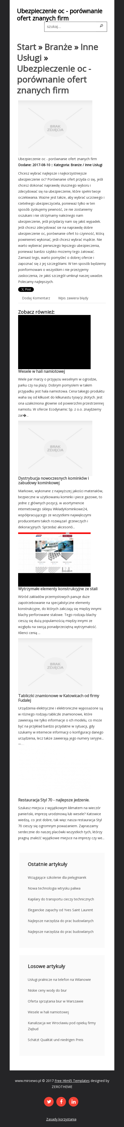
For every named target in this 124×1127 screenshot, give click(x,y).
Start (26, 46)
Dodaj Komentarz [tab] (36, 298)
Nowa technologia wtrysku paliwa (54, 888)
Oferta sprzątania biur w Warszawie (55, 1001)
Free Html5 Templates (72, 1080)
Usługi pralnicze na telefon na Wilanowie (59, 979)
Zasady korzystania (61, 1119)
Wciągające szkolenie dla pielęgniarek (57, 877)
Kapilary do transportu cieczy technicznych (61, 899)
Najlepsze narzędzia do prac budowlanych (61, 920)
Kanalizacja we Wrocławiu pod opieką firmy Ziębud (62, 1026)
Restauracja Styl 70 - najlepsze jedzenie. (53, 800)
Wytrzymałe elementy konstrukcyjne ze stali (57, 588)
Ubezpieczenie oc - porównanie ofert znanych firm (54, 79)
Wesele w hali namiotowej (41, 371)
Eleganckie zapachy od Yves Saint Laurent (60, 910)
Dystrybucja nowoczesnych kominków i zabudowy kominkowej (53, 480)
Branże (58, 46)
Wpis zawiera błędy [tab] (73, 298)
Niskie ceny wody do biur (47, 990)
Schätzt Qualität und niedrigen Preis (55, 1039)
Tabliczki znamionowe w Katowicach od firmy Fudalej (58, 698)
